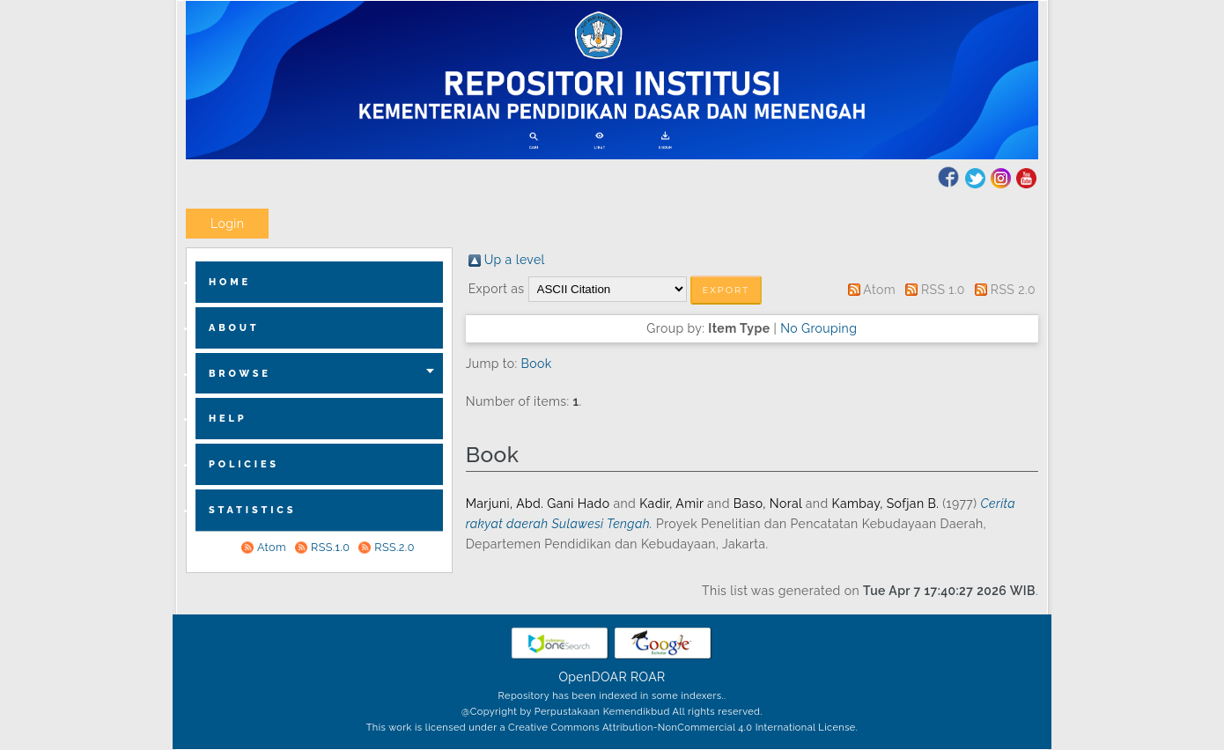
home (230, 282)
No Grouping (818, 328)
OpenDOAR (592, 677)
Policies (244, 464)
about (234, 328)
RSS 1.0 (943, 290)
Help (228, 418)
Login (227, 224)
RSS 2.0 (1013, 290)
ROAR (648, 677)
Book (536, 364)
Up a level (514, 260)
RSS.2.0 (394, 547)
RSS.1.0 (330, 547)
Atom (271, 547)
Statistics (252, 510)
